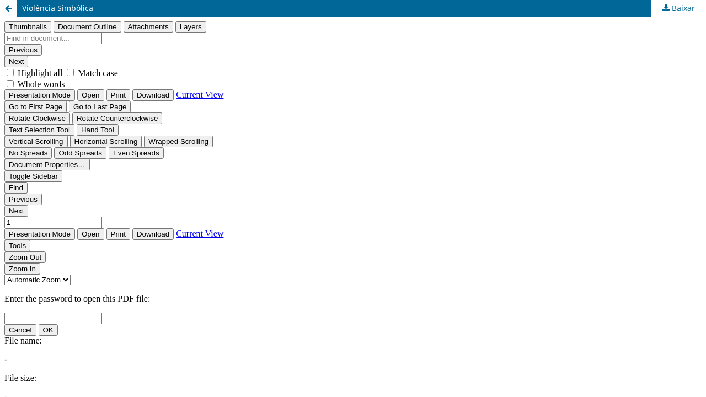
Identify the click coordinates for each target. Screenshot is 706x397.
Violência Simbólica (57, 8)
